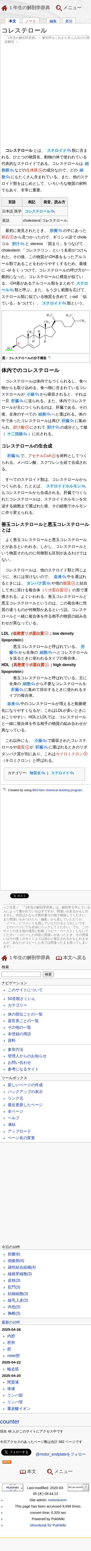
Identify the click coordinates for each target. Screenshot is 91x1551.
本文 (12, 21)
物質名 (35, 773)
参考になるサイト (23, 1069)
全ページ (15, 1111)
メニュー (69, 8)
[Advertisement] (45, 95)
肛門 (14, 1287)
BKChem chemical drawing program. (57, 790)
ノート (30, 21)
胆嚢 (54, 231)
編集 (53, 21)
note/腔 (13, 1356)
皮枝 (14, 1280)
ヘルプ (13, 1118)
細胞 (42, 414)
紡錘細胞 (18, 1294)
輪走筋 (13, 1369)
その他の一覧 (19, 1027)
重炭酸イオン (19, 1409)
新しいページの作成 (25, 1085)
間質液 (13, 1382)
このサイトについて (25, 990)
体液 (11, 1389)
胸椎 (14, 1313)
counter (9, 1421)
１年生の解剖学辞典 (26, 8)
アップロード (19, 1131)
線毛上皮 (18, 1300)
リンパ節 (15, 1395)
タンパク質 (36, 583)
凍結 (12, 1124)
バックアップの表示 (25, 1092)
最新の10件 (11, 1322)
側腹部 (16, 1261)
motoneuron (57, 1500)
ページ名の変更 (21, 1138)
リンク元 (15, 1098)
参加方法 (15, 1049)
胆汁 (16, 244)
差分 (69, 21)
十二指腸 (15, 434)
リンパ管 (15, 1402)
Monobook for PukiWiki (48, 1525)
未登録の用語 (19, 1034)
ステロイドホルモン (63, 486)
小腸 (30, 394)
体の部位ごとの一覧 (25, 1014)
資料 (12, 1040)
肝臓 (15, 401)
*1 (49, 357)
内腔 (11, 1336)
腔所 (11, 1342)
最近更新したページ (25, 1105)
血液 (58, 577)
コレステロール (37, 211)
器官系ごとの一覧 (23, 1021)
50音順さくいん (21, 999)
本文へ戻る (71, 958)
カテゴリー (17, 1005)
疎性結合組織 (22, 1267)
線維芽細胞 (20, 1274)
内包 (14, 1307)
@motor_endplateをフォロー (61, 1454)
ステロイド (56, 150)
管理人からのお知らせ (27, 1056)
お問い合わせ (19, 1062)
